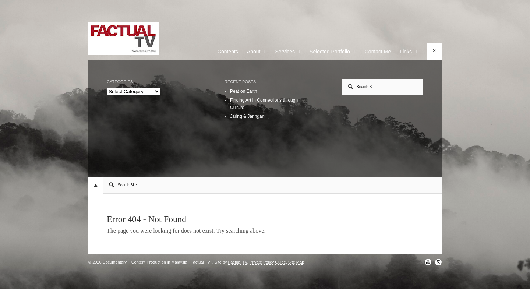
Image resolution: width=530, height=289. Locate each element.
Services (288, 51)
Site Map (296, 262)
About (256, 51)
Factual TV (237, 262)
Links (409, 51)
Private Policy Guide (268, 262)
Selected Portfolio (333, 51)
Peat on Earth (243, 91)
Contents (228, 51)
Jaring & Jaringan (247, 116)
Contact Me (378, 51)
